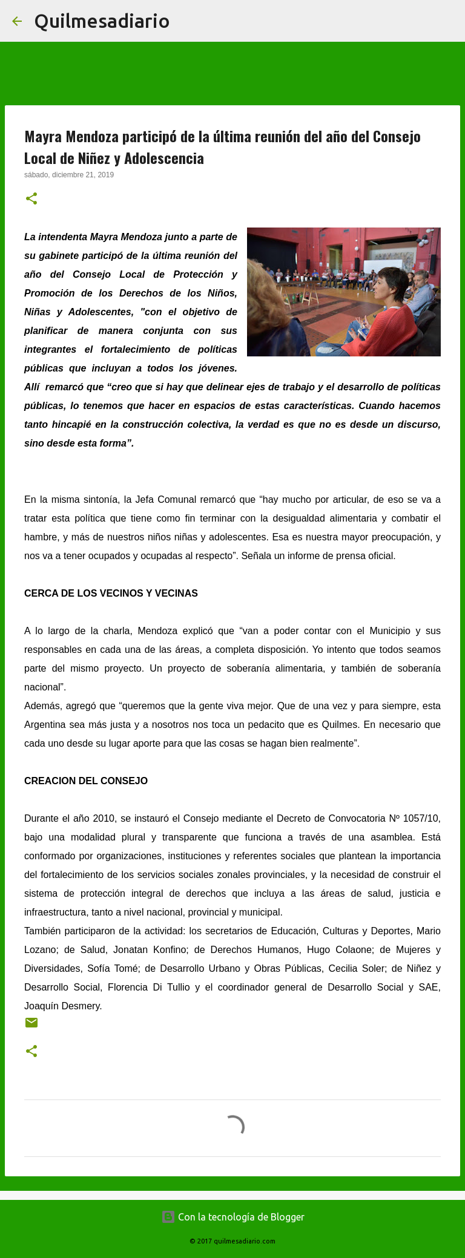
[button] (31, 199)
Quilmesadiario (102, 20)
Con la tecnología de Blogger (233, 1216)
